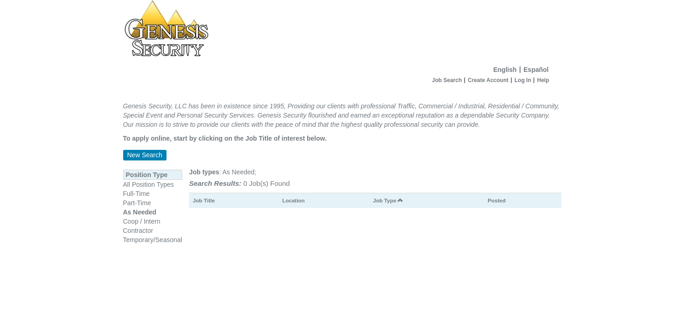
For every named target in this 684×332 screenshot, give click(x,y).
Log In (522, 80)
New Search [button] (144, 155)
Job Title (204, 200)
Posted (497, 200)
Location (293, 200)
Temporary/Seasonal (152, 239)
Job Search (447, 80)
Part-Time (137, 203)
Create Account (488, 80)
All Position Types (148, 184)
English (505, 69)
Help (543, 80)
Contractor (138, 230)
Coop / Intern (142, 221)
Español (535, 69)
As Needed (139, 212)
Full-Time (136, 193)
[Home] (342, 31)
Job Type (388, 200)
